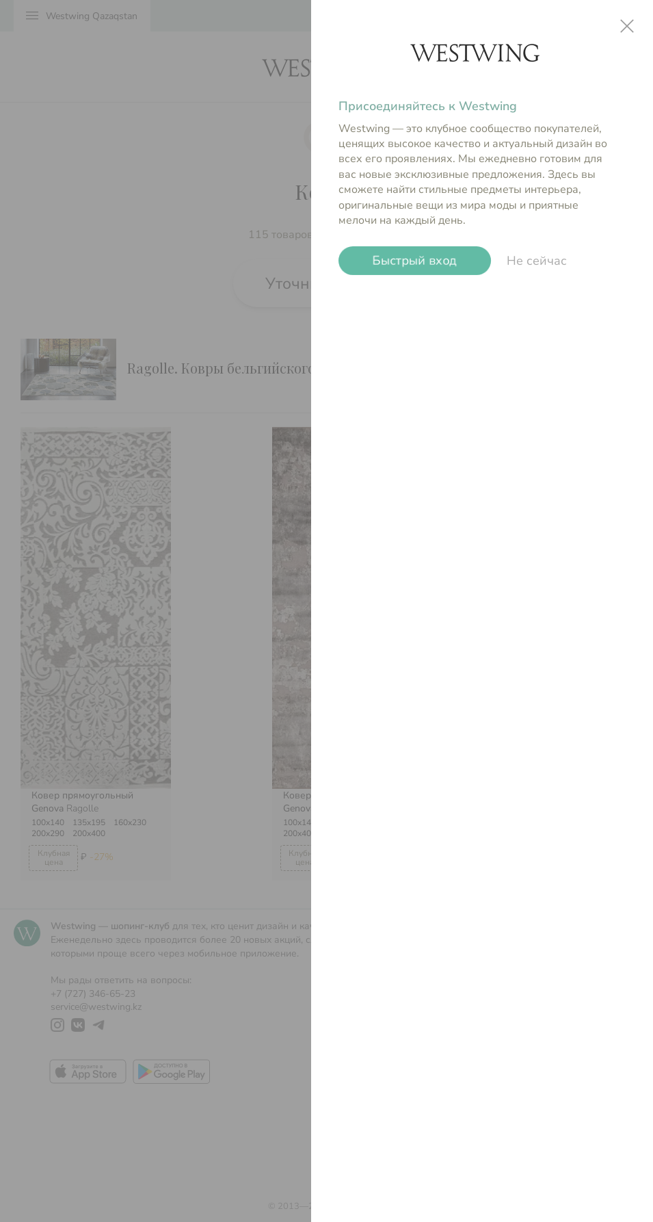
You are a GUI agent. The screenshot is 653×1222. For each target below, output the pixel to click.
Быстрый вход (415, 260)
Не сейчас (537, 260)
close (627, 26)
